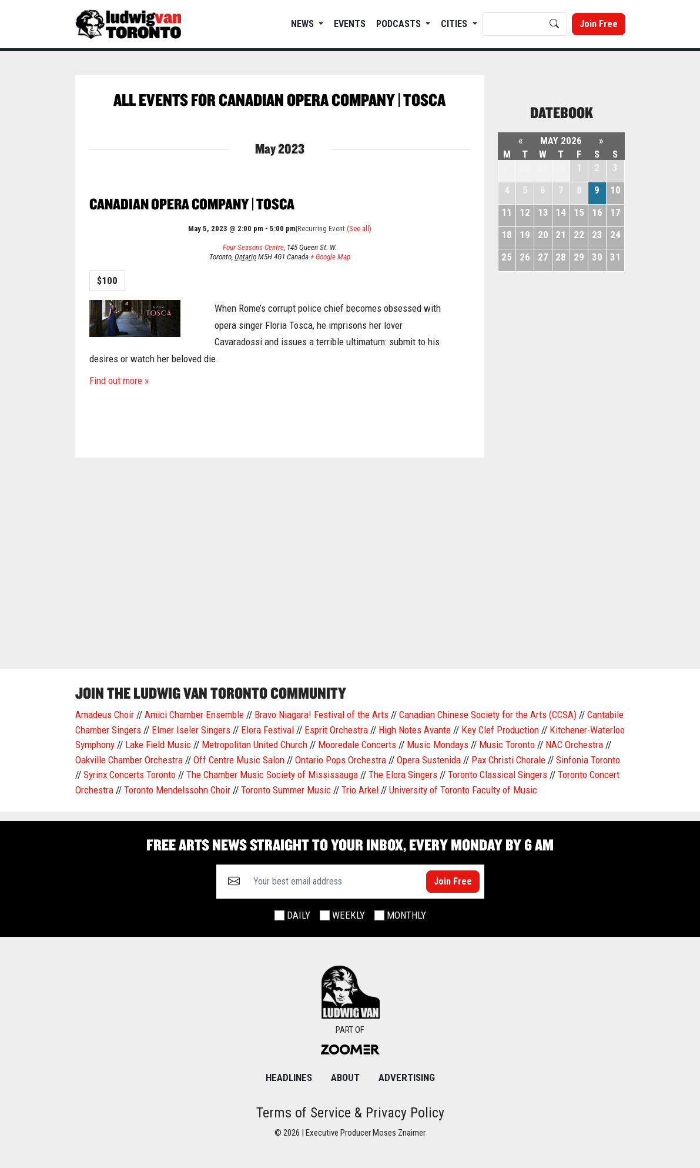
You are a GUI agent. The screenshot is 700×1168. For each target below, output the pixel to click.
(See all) (359, 228)
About (345, 1077)
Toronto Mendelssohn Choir (177, 790)
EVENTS (350, 23)
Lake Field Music (158, 744)
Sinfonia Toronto (588, 760)
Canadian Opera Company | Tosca (191, 203)
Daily (298, 915)
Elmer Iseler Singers (191, 730)
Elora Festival (267, 730)
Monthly (406, 915)
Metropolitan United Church (254, 744)
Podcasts (399, 23)
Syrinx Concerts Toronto (129, 774)
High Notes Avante (415, 730)
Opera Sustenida (429, 760)
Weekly (348, 915)
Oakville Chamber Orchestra (129, 760)
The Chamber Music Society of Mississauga (272, 774)
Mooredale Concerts (357, 744)
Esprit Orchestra (336, 730)
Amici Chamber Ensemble (194, 714)
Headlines (289, 1077)
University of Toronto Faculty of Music (463, 790)
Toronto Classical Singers (497, 774)
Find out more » (119, 380)
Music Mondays (437, 744)
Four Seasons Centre (253, 247)
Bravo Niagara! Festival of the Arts (321, 714)
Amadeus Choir (104, 714)
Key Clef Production (500, 730)
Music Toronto (507, 744)
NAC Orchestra (574, 744)
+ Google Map (330, 256)
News (303, 23)
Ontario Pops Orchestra (340, 760)
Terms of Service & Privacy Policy (350, 1112)
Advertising (407, 1077)
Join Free (599, 23)
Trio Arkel (360, 790)
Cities (455, 23)
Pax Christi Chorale (508, 760)
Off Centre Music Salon (238, 760)
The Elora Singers (403, 774)
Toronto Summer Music (286, 790)
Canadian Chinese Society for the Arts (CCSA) (488, 714)
